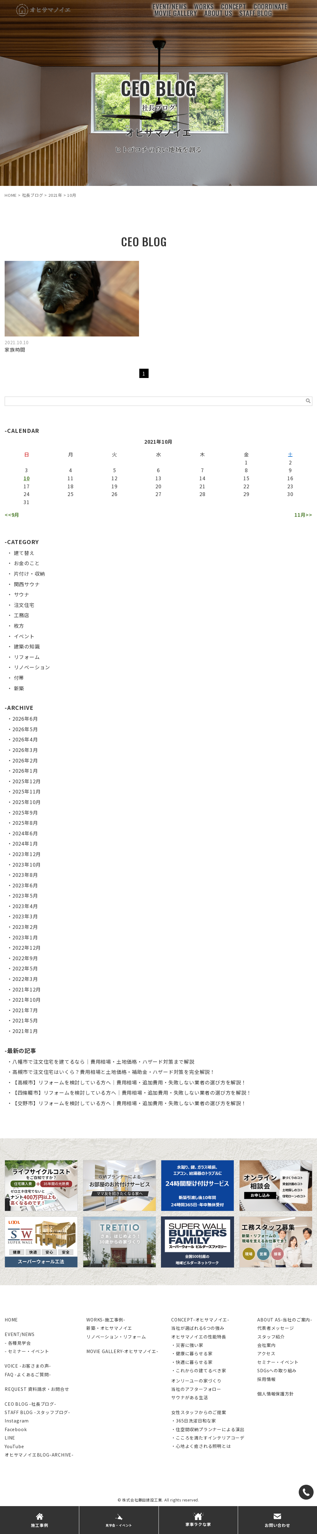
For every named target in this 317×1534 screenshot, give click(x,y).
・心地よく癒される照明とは (201, 1446)
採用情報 (266, 1379)
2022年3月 (25, 978)
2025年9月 (25, 812)
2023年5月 (25, 895)
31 (27, 502)
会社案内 (266, 1345)
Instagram (17, 1421)
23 (290, 486)
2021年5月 (25, 1020)
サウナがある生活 (189, 1397)
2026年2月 (25, 760)
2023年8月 (25, 874)
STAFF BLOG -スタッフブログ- (37, 1412)
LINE (10, 1438)
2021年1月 (25, 1031)
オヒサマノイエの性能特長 (198, 1337)
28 (202, 494)
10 (27, 478)
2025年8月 (25, 822)
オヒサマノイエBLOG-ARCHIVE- (39, 1455)
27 (158, 494)
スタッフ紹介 (271, 1337)
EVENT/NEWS (20, 1334)
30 (290, 494)
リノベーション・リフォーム (116, 1337)
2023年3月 (25, 916)
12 (114, 478)
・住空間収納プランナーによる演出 (208, 1429)
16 (290, 478)
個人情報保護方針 (275, 1394)
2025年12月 (26, 781)
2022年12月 (26, 947)
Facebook (16, 1429)
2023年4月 (25, 906)
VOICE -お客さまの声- (28, 1366)
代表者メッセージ (275, 1328)
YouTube (14, 1446)
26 (114, 494)
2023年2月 (25, 926)
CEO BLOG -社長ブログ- (30, 1404)
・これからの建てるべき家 (198, 1370)
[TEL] (306, 1492)
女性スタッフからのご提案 (198, 1412)
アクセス (266, 1353)
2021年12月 (26, 989)
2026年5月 (25, 729)
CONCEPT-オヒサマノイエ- (200, 1319)
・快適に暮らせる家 (191, 1362)
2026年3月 (25, 750)
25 (70, 494)
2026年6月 (25, 718)
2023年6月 (25, 885)
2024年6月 (25, 833)
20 (158, 486)
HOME (11, 1319)
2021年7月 (25, 1010)
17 (27, 486)
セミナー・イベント (277, 1362)
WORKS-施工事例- (105, 1319)
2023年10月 (26, 864)
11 (70, 478)
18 (70, 486)
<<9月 (12, 514)
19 (114, 486)
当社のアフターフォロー (196, 1389)
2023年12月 (26, 854)
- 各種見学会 (18, 1343)
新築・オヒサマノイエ (109, 1328)
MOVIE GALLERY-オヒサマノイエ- (122, 1351)
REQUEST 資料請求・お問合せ (37, 1389)
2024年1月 (25, 843)
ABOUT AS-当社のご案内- (284, 1319)
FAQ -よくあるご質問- (28, 1374)
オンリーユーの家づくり (196, 1381)
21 (202, 486)
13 (158, 478)
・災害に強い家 (187, 1345)
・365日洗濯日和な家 (193, 1421)
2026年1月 (25, 770)
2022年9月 (25, 958)
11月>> (303, 514)
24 (27, 494)
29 (246, 494)
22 (246, 486)
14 (202, 478)
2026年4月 (25, 739)
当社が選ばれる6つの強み (197, 1328)
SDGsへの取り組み (277, 1370)
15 (246, 478)
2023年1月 (25, 937)
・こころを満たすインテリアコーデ (208, 1438)
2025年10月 (26, 802)
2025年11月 (26, 791)
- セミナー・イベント (27, 1351)
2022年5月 (25, 968)
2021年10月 (26, 999)
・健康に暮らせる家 (191, 1353)
